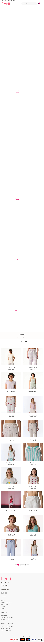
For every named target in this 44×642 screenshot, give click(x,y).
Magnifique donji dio (33, 510)
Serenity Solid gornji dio (33, 391)
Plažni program (15, 198)
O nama (3, 598)
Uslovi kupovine (5, 619)
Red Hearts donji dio (11, 415)
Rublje (15, 3)
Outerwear (15, 123)
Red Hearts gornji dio (33, 486)
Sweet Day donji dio (33, 367)
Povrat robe (4, 615)
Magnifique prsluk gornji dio (11, 510)
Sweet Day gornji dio (11, 391)
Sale (15, 329)
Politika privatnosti (6, 604)
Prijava (4, 0)
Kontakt (3, 600)
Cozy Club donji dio (11, 558)
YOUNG (15, 259)
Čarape (15, 154)
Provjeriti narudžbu (6, 630)
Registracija (11, 0)
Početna (15, 337)
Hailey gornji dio (11, 486)
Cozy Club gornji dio (33, 558)
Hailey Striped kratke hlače (33, 462)
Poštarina (3, 606)
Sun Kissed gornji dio (11, 367)
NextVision (37, 636)
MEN (15, 310)
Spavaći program (15, 91)
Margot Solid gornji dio (33, 415)
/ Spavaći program (22, 337)
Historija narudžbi (5, 628)
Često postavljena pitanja (7, 617)
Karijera (3, 608)
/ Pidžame (28, 337)
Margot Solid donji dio (33, 438)
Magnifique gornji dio (11, 534)
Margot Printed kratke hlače (11, 438)
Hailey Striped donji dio (11, 462)
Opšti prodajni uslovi (6, 602)
